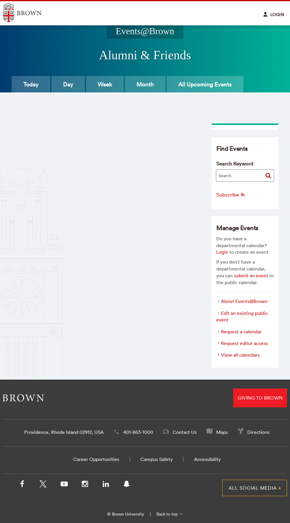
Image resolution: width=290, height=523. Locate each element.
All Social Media (252, 488)
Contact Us (185, 432)
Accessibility (207, 459)
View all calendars (240, 355)
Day (68, 84)
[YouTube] (63, 485)
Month (145, 84)
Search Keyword (234, 163)
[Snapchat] (126, 485)
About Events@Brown (244, 301)
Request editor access (244, 343)
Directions (258, 432)
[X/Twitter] (43, 485)
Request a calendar (241, 332)
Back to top (169, 514)
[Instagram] (84, 485)
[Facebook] (22, 485)
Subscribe (230, 194)
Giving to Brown (260, 398)
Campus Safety (156, 459)
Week (105, 84)
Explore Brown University (29, 12)
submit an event (251, 275)
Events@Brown (145, 31)
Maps (222, 432)
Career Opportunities (96, 459)
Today (31, 84)
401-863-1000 (138, 432)
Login (222, 252)
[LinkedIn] (105, 485)
